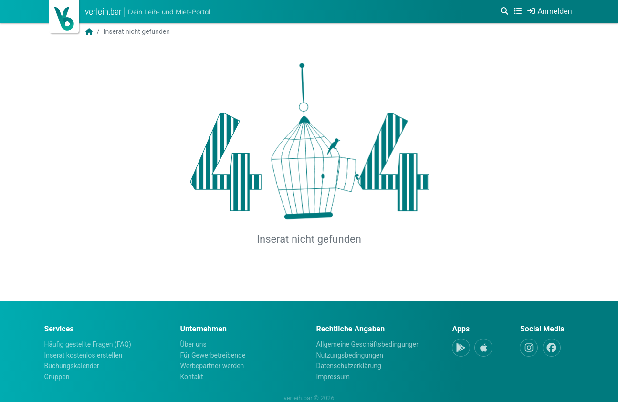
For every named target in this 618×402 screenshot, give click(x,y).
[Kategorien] (517, 11)
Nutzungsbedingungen (349, 355)
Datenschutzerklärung (348, 366)
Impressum (333, 377)
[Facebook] (551, 347)
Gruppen (57, 377)
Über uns (193, 344)
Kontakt (191, 377)
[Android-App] (461, 347)
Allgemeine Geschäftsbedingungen (368, 344)
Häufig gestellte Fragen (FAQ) (87, 344)
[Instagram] (528, 347)
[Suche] (504, 11)
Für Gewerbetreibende (213, 355)
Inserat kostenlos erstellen (83, 355)
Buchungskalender (71, 366)
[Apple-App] (483, 347)
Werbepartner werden (212, 366)
